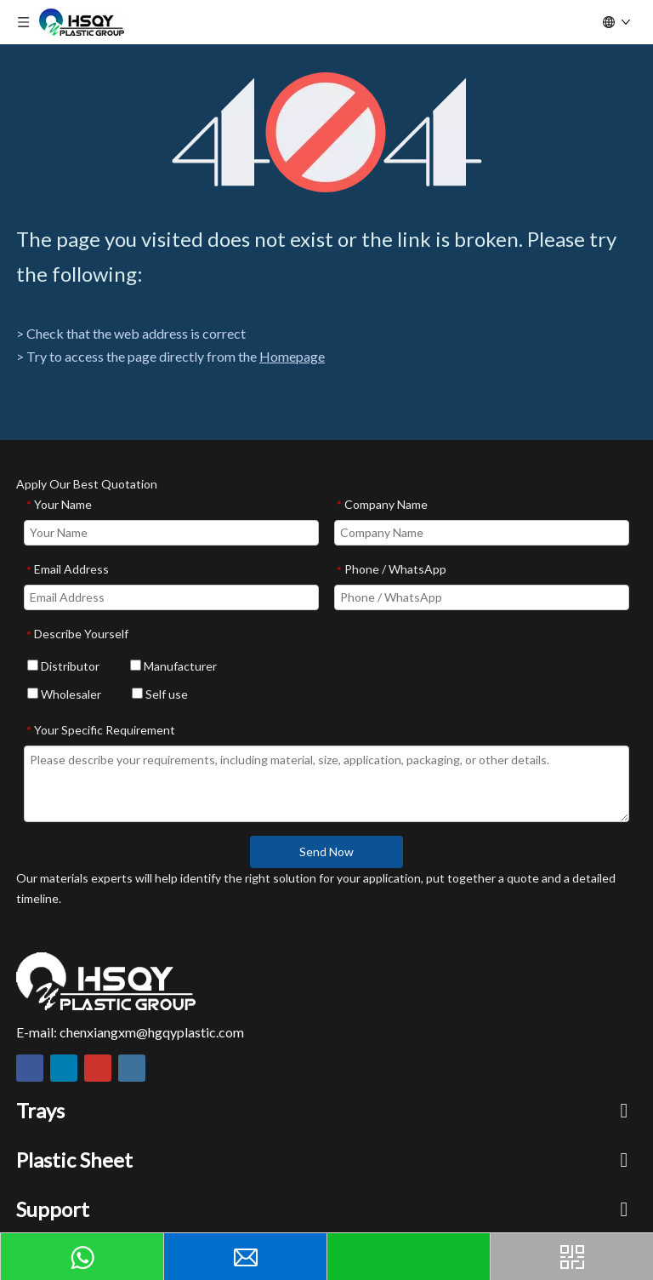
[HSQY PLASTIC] (106, 981)
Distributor (63, 666)
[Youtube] (97, 1068)
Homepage (292, 356)
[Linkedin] (63, 1068)
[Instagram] (131, 1068)
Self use (160, 694)
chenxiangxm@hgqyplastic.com (152, 1032)
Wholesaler (64, 694)
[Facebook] (29, 1068)
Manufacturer (173, 666)
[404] (327, 132)
